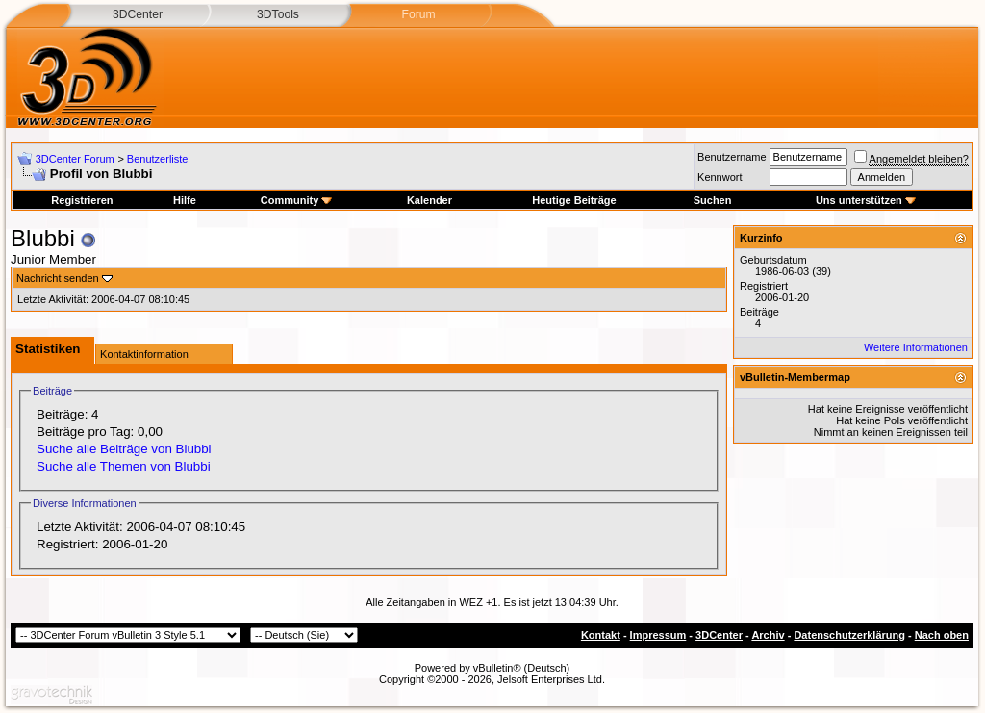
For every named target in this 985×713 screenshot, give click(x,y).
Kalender (429, 200)
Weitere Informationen (916, 347)
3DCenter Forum (75, 159)
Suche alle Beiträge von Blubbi (124, 449)
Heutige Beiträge (574, 200)
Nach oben (942, 635)
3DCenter (138, 14)
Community (297, 200)
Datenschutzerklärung (849, 635)
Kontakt (600, 635)
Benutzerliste (158, 159)
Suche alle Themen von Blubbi (124, 466)
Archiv (767, 635)
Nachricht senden (57, 278)
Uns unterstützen (866, 200)
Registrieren (82, 200)
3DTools (278, 14)
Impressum (658, 635)
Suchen (713, 200)
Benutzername (732, 157)
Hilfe (184, 200)
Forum (418, 14)
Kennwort (719, 177)
